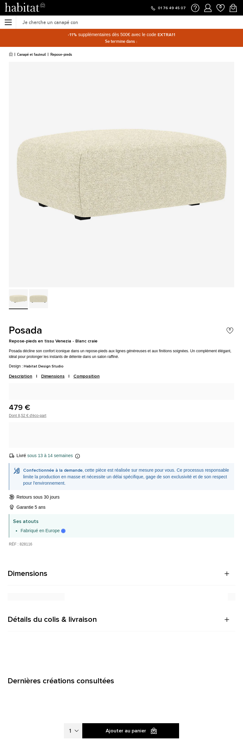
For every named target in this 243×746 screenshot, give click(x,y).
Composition (86, 376)
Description (20, 376)
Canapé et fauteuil (31, 54)
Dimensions (53, 376)
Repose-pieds (61, 54)
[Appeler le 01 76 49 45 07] (168, 8)
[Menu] (8, 22)
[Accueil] (11, 54)
